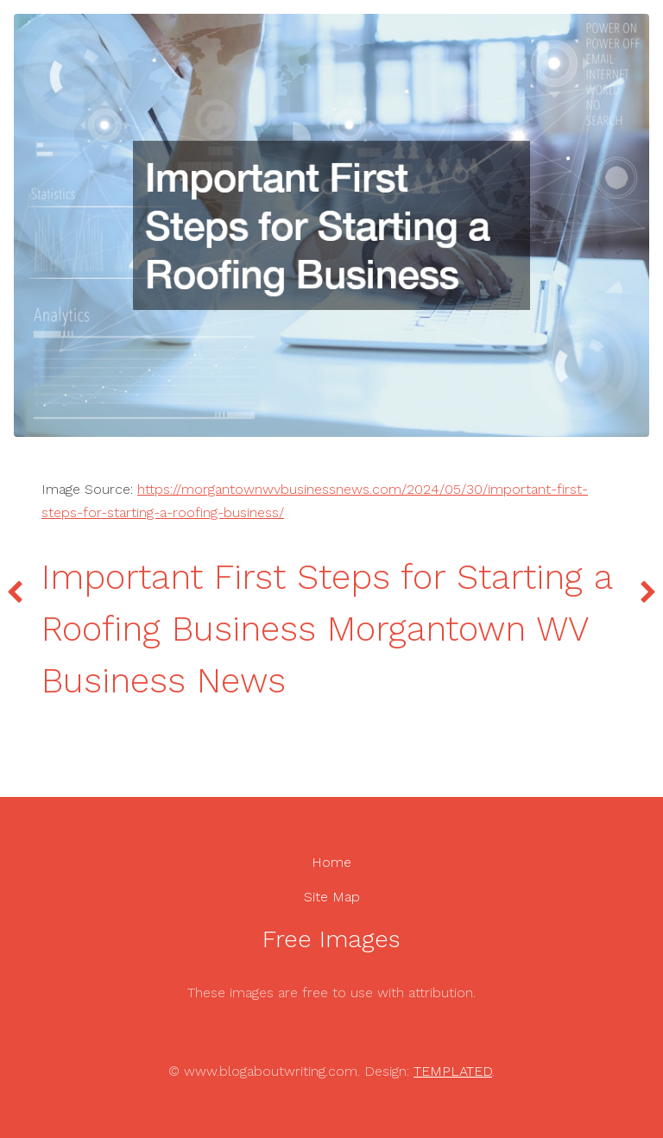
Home (331, 862)
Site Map (332, 896)
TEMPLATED (453, 1071)
